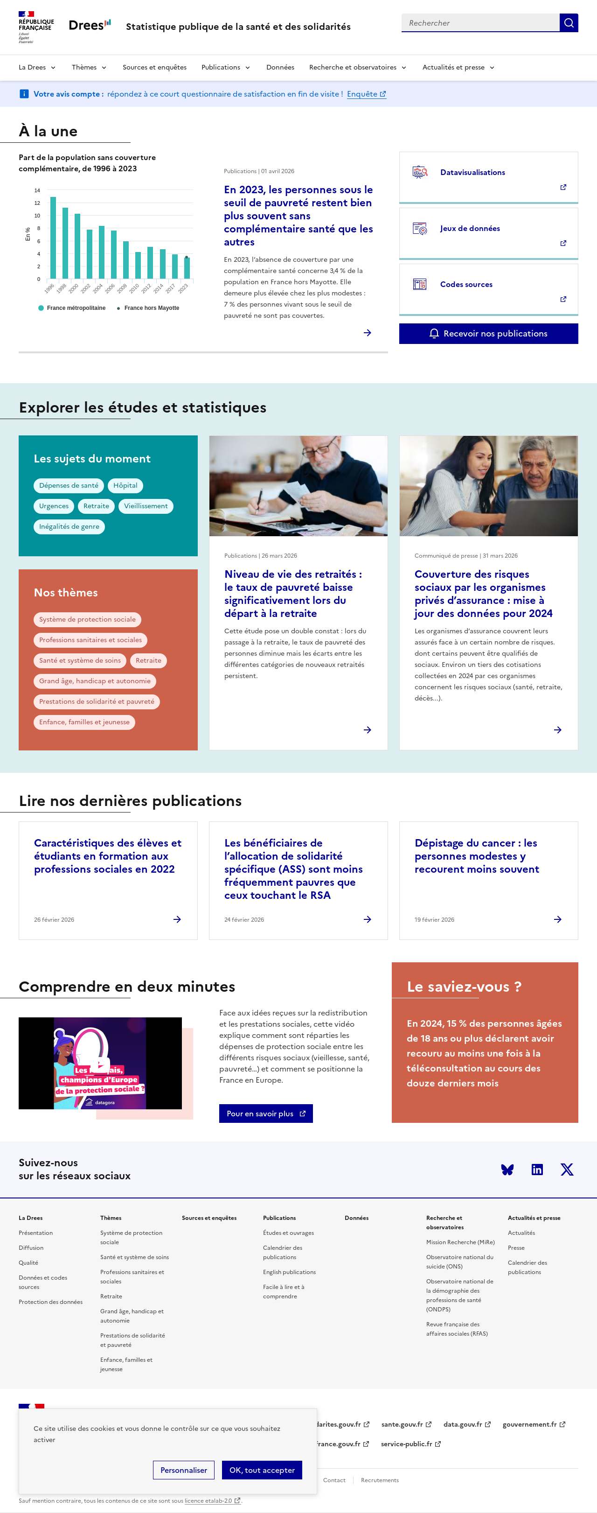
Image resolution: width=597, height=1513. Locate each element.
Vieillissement (146, 506)
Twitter (567, 1169)
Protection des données (51, 1302)
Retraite (96, 506)
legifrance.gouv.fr (332, 1444)
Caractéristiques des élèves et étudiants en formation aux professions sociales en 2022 (107, 856)
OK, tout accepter (262, 1470)
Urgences (54, 506)
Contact (334, 1480)
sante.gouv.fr (402, 1424)
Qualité (28, 1263)
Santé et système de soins (80, 660)
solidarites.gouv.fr (332, 1424)
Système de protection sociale (87, 619)
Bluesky (507, 1169)
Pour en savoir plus (261, 1113)
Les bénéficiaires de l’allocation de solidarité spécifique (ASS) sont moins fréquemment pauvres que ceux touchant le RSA (293, 869)
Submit (569, 23)
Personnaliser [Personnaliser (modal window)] (183, 1470)
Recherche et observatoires (352, 67)
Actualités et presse (454, 67)
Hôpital (125, 485)
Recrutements (380, 1480)
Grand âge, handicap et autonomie (95, 681)
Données (280, 67)
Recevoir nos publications (496, 333)
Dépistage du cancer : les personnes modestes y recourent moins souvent (477, 856)
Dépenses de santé (68, 485)
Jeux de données (470, 228)
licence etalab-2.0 (208, 1501)
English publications (289, 1272)
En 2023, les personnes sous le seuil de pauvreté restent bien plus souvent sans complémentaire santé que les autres (298, 216)
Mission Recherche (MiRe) (460, 1242)
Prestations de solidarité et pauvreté (96, 702)
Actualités (521, 1233)
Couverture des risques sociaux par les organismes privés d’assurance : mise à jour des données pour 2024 (484, 594)
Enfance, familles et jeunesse (84, 722)
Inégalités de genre (69, 527)
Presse (516, 1248)
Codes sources (466, 284)
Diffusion (31, 1248)
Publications (220, 67)
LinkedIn (537, 1169)
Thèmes (84, 67)
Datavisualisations (472, 172)
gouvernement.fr (530, 1424)
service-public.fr (406, 1444)
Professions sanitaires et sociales (90, 640)
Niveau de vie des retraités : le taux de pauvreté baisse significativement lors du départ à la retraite (293, 594)
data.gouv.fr (463, 1424)
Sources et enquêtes (155, 67)
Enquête (362, 93)
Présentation (36, 1233)
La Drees (32, 67)
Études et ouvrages (288, 1233)
